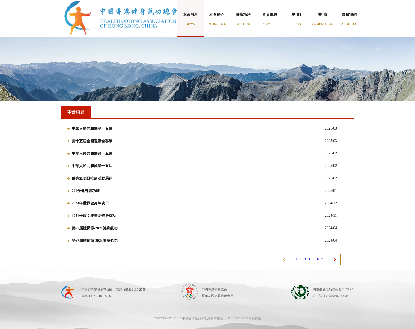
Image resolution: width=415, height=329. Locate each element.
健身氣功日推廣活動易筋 (92, 178)
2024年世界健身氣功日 (90, 203)
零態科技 (255, 318)
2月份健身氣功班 (86, 191)
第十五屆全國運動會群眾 (92, 141)
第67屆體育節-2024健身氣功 (95, 228)
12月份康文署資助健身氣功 (94, 216)
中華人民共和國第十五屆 (92, 129)
